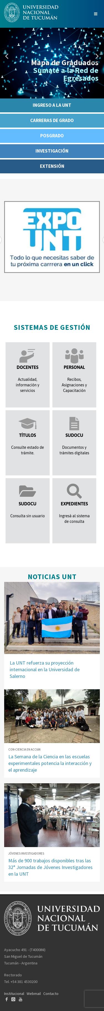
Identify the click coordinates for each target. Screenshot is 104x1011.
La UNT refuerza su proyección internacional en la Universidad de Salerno (45, 669)
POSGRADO (52, 136)
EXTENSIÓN (52, 166)
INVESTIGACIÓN (52, 151)
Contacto (51, 993)
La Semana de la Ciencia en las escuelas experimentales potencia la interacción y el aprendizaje (50, 763)
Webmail (34, 993)
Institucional (14, 993)
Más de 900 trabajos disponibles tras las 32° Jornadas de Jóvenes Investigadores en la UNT (50, 867)
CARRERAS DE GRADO (52, 120)
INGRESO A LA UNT (52, 105)
